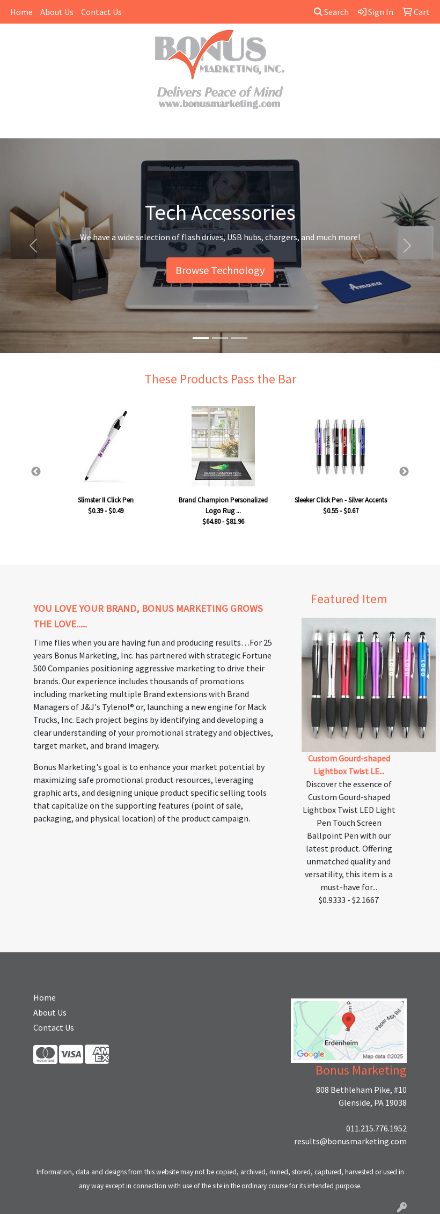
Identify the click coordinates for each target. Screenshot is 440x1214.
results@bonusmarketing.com (350, 1141)
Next (404, 472)
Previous (36, 472)
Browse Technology (220, 270)
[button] (33, 245)
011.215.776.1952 (376, 1128)
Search (331, 11)
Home (21, 11)
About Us (57, 11)
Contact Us (101, 11)
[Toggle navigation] (16, 126)
